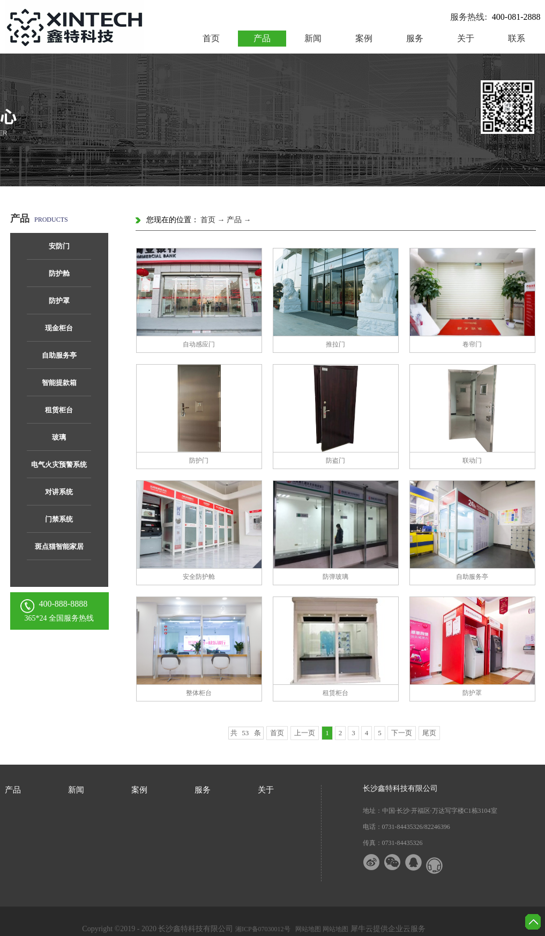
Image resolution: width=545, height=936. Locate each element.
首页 (211, 38)
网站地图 (306, 929)
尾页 (429, 733)
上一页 (304, 733)
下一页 (401, 733)
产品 (234, 220)
